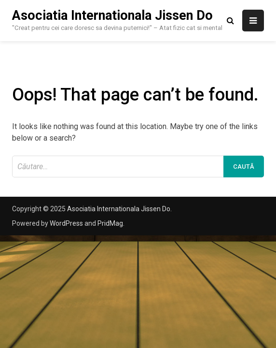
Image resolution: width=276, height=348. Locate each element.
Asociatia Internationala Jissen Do (112, 15)
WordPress (66, 223)
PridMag (110, 223)
